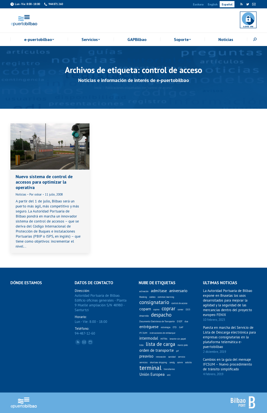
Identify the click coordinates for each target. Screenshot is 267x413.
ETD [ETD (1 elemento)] (175, 327)
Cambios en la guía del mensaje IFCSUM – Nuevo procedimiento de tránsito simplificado (227, 364)
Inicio (97, 88)
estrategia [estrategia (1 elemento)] (165, 327)
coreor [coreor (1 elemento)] (180, 309)
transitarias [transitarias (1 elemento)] (169, 369)
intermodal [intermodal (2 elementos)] (148, 338)
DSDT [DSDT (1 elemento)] (179, 321)
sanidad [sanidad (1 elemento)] (172, 356)
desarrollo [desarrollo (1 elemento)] (144, 315)
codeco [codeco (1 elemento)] (152, 296)
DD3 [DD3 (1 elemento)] (188, 309)
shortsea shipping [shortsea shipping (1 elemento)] (158, 362)
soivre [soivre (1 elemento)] (180, 362)
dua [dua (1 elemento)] (186, 321)
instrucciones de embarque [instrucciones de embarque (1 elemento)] (162, 332)
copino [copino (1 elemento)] (156, 309)
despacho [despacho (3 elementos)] (161, 314)
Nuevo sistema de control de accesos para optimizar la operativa (44, 182)
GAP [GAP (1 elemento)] (181, 327)
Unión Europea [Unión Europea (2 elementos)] (152, 374)
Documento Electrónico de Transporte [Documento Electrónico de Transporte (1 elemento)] (157, 321)
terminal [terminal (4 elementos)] (150, 367)
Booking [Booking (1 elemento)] (143, 296)
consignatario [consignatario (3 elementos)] (154, 302)
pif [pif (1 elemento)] (177, 350)
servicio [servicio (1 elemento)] (181, 356)
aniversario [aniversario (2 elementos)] (178, 290)
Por (35, 194)
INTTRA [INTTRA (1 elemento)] (163, 338)
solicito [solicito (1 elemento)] (188, 362)
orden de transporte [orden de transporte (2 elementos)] (156, 350)
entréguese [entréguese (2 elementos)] (149, 326)
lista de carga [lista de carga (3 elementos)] (160, 344)
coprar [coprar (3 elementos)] (168, 308)
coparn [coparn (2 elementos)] (145, 309)
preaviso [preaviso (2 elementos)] (146, 356)
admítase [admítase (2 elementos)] (159, 290)
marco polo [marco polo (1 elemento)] (183, 345)
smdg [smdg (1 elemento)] (172, 362)
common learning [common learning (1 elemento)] (166, 296)
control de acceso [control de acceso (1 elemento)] (179, 303)
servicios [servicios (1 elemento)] (143, 362)
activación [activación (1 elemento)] (144, 291)
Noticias (21, 194)
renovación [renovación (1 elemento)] (161, 356)
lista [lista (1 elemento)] (141, 345)
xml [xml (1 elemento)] (168, 374)
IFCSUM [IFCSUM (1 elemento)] (143, 332)
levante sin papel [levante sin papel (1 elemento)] (178, 338)
